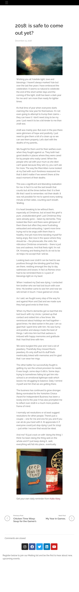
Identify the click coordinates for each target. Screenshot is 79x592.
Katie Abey (55, 498)
